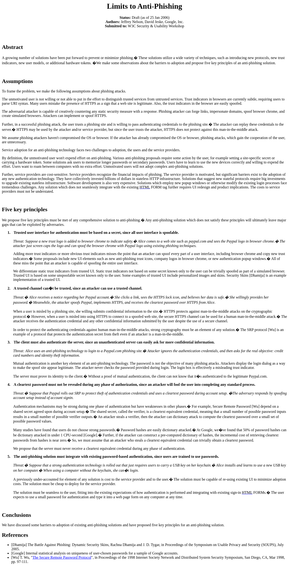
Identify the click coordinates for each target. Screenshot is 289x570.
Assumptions (17, 81)
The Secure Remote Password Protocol (61, 557)
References (15, 535)
